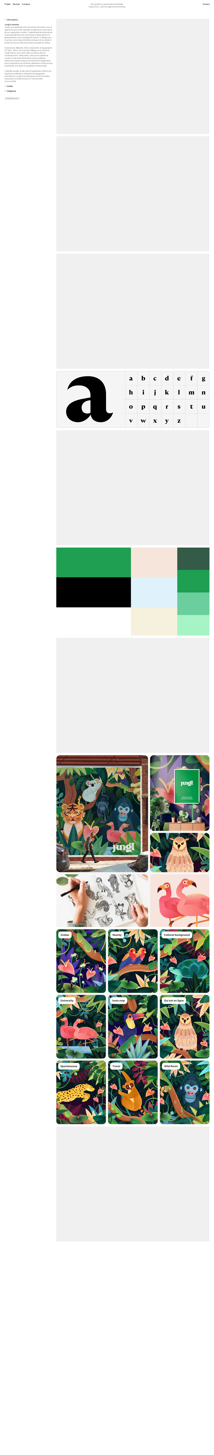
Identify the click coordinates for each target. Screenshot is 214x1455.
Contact (206, 4)
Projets (7, 4)
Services (16, 4)
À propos (26, 4)
